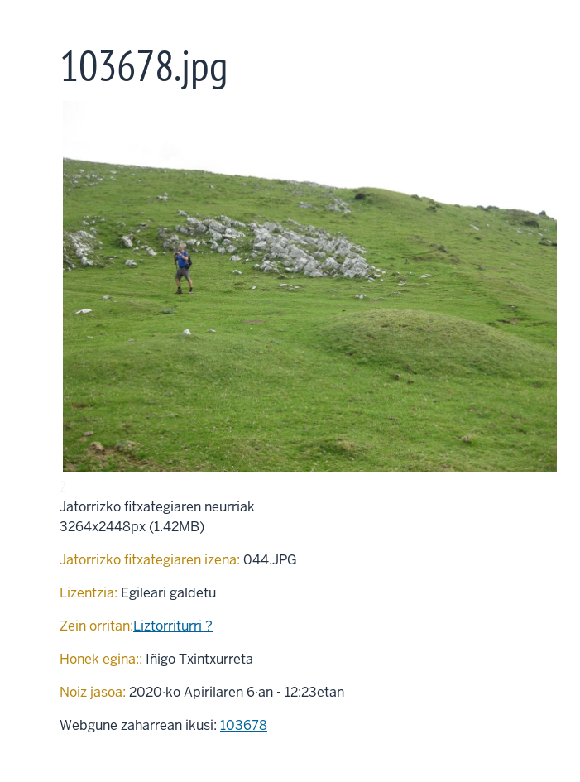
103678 (243, 725)
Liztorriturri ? (173, 626)
